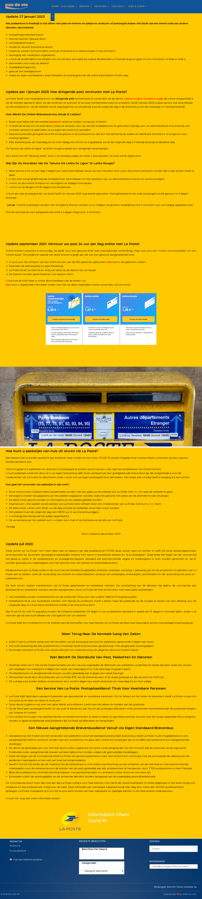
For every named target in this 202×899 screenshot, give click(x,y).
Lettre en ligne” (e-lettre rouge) (143, 98)
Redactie (15, 845)
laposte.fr (55, 121)
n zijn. (83, 280)
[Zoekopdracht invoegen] (173, 849)
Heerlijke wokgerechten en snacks (171, 866)
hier (17, 798)
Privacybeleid (18, 850)
